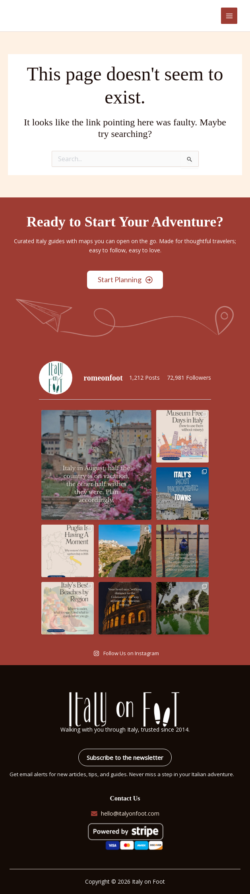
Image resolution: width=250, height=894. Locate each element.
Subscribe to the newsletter (125, 757)
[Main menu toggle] (229, 16)
